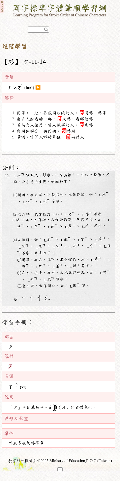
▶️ (38, 87)
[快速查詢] (38, 30)
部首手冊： (18, 322)
